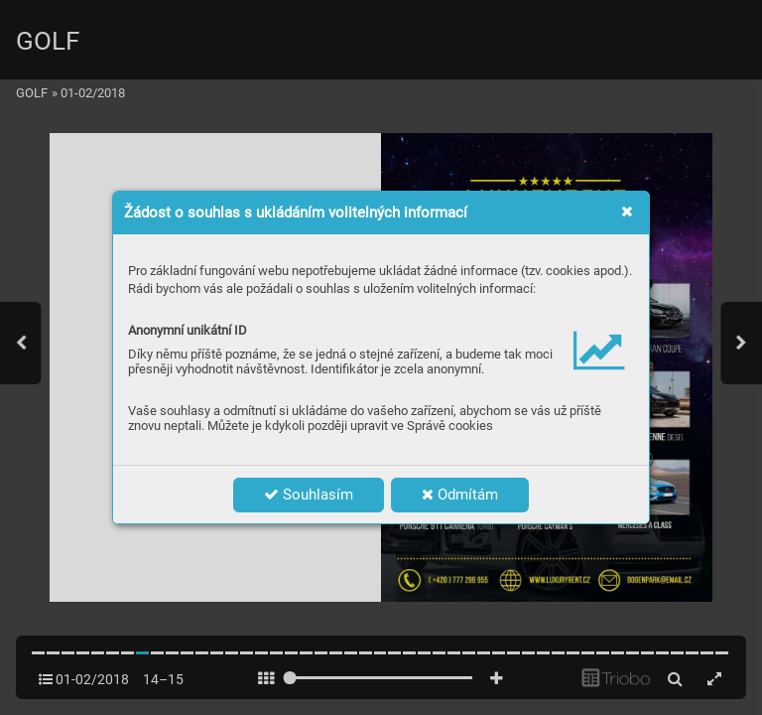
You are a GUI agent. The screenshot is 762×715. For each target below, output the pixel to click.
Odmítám (460, 494)
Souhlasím (308, 494)
